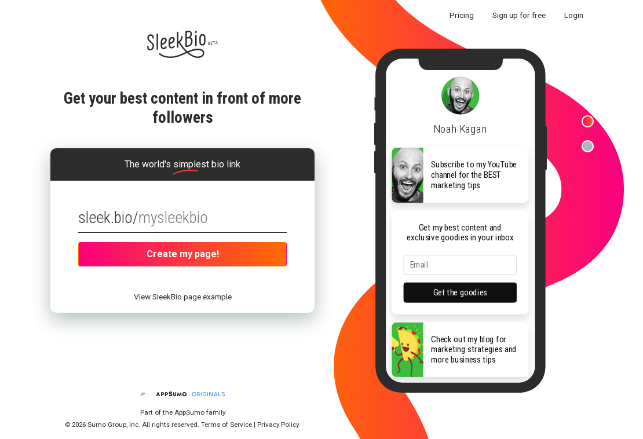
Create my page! (183, 253)
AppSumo (190, 412)
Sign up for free (519, 15)
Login (573, 15)
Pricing (462, 15)
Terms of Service (226, 424)
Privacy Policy (277, 424)
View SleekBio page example (183, 296)
